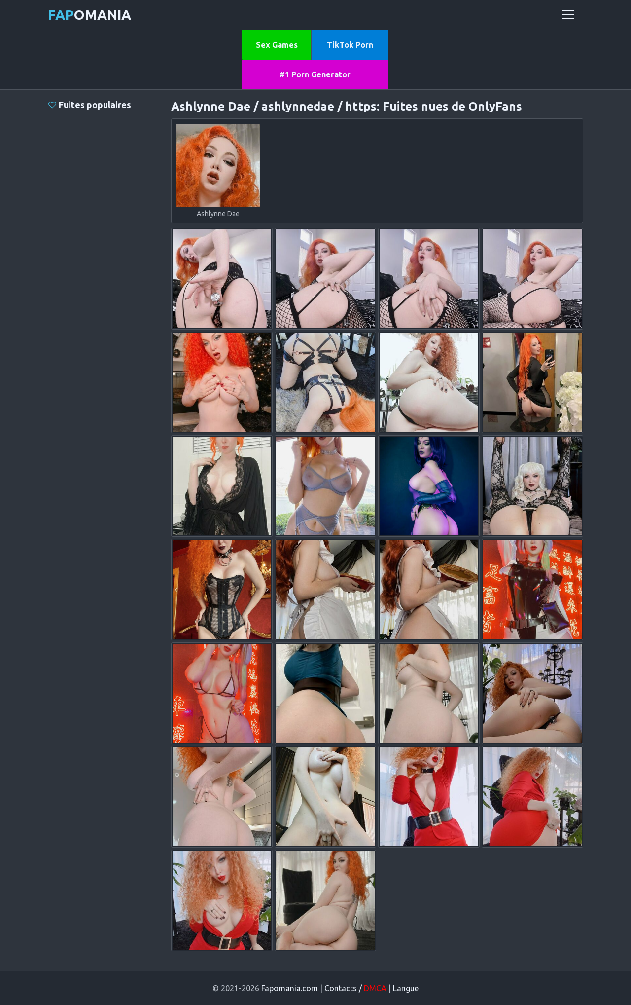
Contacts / (355, 988)
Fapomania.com (289, 988)
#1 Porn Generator (315, 74)
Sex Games (277, 44)
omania (89, 14)
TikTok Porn (350, 44)
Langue (406, 988)
